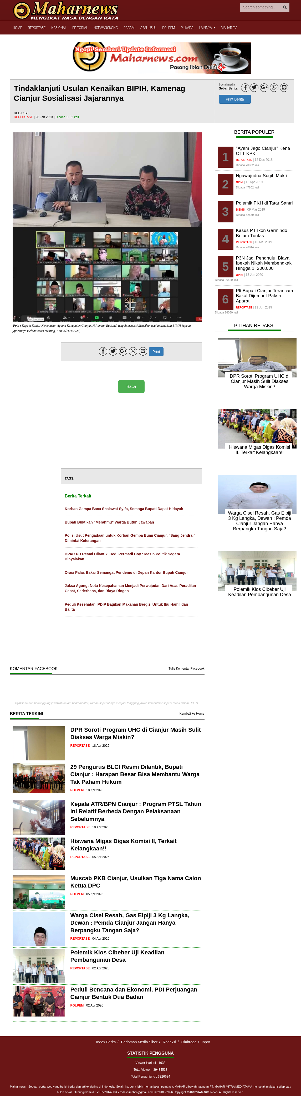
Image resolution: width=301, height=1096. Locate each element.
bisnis (240, 209)
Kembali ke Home (192, 713)
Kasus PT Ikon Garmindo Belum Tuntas (261, 233)
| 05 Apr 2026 (100, 857)
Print (156, 352)
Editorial (80, 27)
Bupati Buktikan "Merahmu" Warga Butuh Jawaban (109, 522)
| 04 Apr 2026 (100, 938)
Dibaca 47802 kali (247, 187)
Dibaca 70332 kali (247, 165)
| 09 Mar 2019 (255, 209)
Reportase (36, 27)
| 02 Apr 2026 (100, 968)
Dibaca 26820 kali (226, 279)
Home (17, 27)
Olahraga (189, 1042)
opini (239, 182)
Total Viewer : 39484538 (150, 1070)
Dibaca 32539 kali (247, 214)
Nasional (59, 27)
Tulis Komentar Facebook (186, 668)
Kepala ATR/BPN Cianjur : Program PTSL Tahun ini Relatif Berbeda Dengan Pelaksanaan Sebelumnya (135, 811)
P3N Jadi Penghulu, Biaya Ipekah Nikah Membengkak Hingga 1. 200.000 (264, 263)
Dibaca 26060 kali (226, 312)
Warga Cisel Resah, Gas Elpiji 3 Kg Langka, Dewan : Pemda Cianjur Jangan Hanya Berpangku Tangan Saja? (130, 923)
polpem (77, 790)
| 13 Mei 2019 (262, 242)
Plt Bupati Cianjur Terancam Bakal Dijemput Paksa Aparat (264, 295)
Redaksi (169, 1042)
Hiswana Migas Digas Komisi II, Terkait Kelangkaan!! (259, 450)
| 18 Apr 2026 (100, 746)
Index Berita (106, 1042)
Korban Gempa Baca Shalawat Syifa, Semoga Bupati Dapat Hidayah (124, 509)
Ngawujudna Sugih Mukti (261, 175)
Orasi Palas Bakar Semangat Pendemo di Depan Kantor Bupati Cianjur (126, 572)
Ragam (129, 27)
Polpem (168, 27)
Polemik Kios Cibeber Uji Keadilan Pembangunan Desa (259, 592)
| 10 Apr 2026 (100, 827)
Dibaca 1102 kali (67, 117)
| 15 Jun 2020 (253, 275)
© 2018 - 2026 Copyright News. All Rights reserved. (199, 1092)
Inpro (206, 1042)
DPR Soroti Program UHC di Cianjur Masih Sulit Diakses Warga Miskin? (259, 381)
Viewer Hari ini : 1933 (151, 1063)
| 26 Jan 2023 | (44, 117)
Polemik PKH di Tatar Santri (264, 203)
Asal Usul (148, 27)
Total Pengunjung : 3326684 (150, 1076)
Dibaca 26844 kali (247, 247)
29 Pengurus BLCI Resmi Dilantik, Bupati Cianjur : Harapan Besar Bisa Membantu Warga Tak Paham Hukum (135, 774)
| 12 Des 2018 (263, 160)
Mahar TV (229, 27)
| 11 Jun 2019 (262, 307)
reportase (24, 117)
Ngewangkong (106, 27)
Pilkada (187, 27)
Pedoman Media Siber (139, 1042)
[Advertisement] (131, 431)
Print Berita (235, 99)
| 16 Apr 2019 (253, 182)
